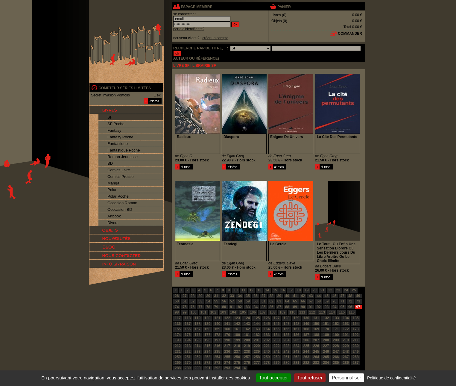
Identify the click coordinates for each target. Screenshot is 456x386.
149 (306, 324)
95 (342, 307)
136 (178, 324)
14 (267, 290)
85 (263, 307)
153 (346, 324)
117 (178, 318)
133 (336, 318)
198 (227, 340)
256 (237, 357)
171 (336, 329)
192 (356, 335)
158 (207, 329)
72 (350, 301)
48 (350, 296)
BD (110, 163)
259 (267, 357)
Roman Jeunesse (122, 157)
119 (197, 318)
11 (243, 290)
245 (316, 351)
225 (306, 346)
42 (303, 296)
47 (342, 296)
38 (271, 296)
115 (342, 312)
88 (287, 307)
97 (358, 307)
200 (247, 340)
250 (178, 357)
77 (200, 307)
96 (350, 307)
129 (296, 318)
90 (303, 307)
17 (291, 290)
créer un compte (215, 38)
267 (346, 357)
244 (306, 351)
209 (336, 340)
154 (356, 324)
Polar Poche (118, 196)
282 (306, 363)
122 (227, 318)
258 (257, 357)
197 (217, 340)
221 (267, 346)
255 (227, 357)
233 (197, 351)
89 (295, 307)
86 (271, 307)
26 (177, 296)
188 (316, 335)
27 (184, 296)
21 (322, 290)
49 (358, 296)
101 (203, 312)
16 (283, 290)
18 (299, 290)
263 (306, 357)
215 (207, 346)
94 (334, 307)
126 (267, 318)
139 (207, 324)
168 (306, 329)
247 (336, 351)
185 (286, 335)
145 (267, 324)
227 (326, 346)
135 (356, 318)
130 (306, 318)
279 (276, 363)
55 (216, 301)
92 (318, 307)
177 (207, 335)
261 (286, 357)
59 (248, 301)
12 (251, 290)
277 (257, 363)
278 (267, 363)
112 (312, 312)
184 (276, 335)
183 (267, 335)
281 (296, 363)
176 (197, 335)
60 (256, 301)
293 (227, 368)
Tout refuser (309, 377)
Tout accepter (273, 377)
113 (322, 312)
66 (303, 301)
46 (334, 296)
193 (178, 340)
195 (197, 340)
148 (296, 324)
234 (207, 351)
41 (295, 296)
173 (356, 329)
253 (207, 357)
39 (279, 296)
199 (237, 340)
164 (267, 329)
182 (257, 335)
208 (326, 340)
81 (232, 307)
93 (327, 307)
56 (224, 301)
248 (346, 351)
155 (178, 329)
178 (217, 335)
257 (247, 357)
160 (227, 329)
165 (276, 329)
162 (247, 329)
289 (188, 368)
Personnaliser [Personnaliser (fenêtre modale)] (346, 377)
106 (253, 312)
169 (316, 329)
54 (208, 301)
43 (311, 296)
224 (296, 346)
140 (217, 324)
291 (207, 368)
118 (188, 318)
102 (213, 312)
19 (306, 290)
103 (223, 312)
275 (237, 363)
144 (257, 324)
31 (216, 296)
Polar (111, 189)
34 (240, 296)
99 (184, 312)
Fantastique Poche (123, 150)
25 (354, 290)
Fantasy (114, 130)
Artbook (114, 216)
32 (224, 296)
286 (346, 363)
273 (217, 363)
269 (178, 363)
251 (188, 357)
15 (275, 290)
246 (326, 351)
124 (247, 318)
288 (178, 368)
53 (200, 301)
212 (178, 346)
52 (192, 301)
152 (336, 324)
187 (306, 335)
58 (240, 301)
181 (247, 335)
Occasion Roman (122, 203)
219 (247, 346)
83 (248, 307)
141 (227, 324)
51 (184, 301)
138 (197, 324)
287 (356, 363)
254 (217, 357)
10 (236, 290)
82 (240, 307)
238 (247, 351)
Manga (113, 183)
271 (197, 363)
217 (227, 346)
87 (279, 307)
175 (188, 335)
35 (248, 296)
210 (346, 340)
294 (237, 368)
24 (346, 290)
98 (177, 312)
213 (188, 346)
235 (217, 351)
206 (306, 340)
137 (188, 324)
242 (286, 351)
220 (257, 346)
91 (311, 307)
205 (296, 340)
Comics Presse (120, 176)
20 (314, 290)
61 (263, 301)
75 (184, 307)
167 (296, 329)
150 (316, 324)
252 (197, 357)
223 (286, 346)
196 (207, 340)
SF (110, 117)
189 (326, 335)
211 (356, 340)
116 (352, 312)
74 (177, 307)
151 (326, 324)
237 (237, 351)
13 (259, 290)
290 (197, 368)
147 (286, 324)
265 (326, 357)
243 (296, 351)
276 (247, 363)
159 (217, 329)
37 (263, 296)
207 (316, 340)
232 (188, 351)
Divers (112, 222)
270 (188, 363)
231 (178, 351)
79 (216, 307)
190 (336, 335)
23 (338, 290)
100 (194, 312)
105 (243, 312)
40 (287, 296)
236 (227, 351)
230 (356, 346)
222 (276, 346)
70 (334, 301)
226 (316, 346)
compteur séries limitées (124, 88)
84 (256, 307)
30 (208, 296)
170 (326, 329)
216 (217, 346)
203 (276, 340)
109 (282, 312)
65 (295, 301)
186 (296, 335)
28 (192, 296)
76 (192, 307)
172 (346, 329)
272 (207, 363)
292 (217, 368)
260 (276, 357)
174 (178, 335)
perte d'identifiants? (188, 29)
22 (330, 290)
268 (356, 357)
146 (276, 324)
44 (318, 296)
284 (326, 363)
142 (237, 324)
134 (346, 318)
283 (316, 363)
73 (358, 301)
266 (336, 357)
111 (302, 312)
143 (247, 324)
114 (332, 312)
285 (336, 363)
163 (257, 329)
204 (286, 340)
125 (257, 318)
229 (346, 346)
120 (207, 318)
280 (286, 363)
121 (217, 318)
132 (326, 318)
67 (311, 301)
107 (263, 312)
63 (279, 301)
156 (188, 329)
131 (316, 318)
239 (257, 351)
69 (327, 301)
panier (284, 7)
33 (232, 296)
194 (188, 340)
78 (208, 307)
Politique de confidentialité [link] (391, 378)
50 (177, 301)
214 (197, 346)
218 (237, 346)
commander (350, 33)
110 (292, 312)
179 (227, 335)
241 (276, 351)
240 (267, 351)
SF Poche (115, 124)
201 (257, 340)
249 (356, 351)
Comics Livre (118, 170)
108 (273, 312)
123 (237, 318)
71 (342, 301)
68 (318, 301)
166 (286, 329)
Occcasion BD (119, 209)
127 (276, 318)
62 (271, 301)
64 (287, 301)
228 (336, 346)
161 (237, 329)
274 (227, 363)
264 (316, 357)
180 (237, 335)
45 (327, 296)
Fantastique (117, 143)
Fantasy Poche (120, 137)
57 (232, 301)
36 (256, 296)
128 (286, 318)
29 (200, 296)
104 (233, 312)
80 (224, 307)
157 (197, 329)
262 (296, 357)
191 (346, 335)
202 (267, 340)
